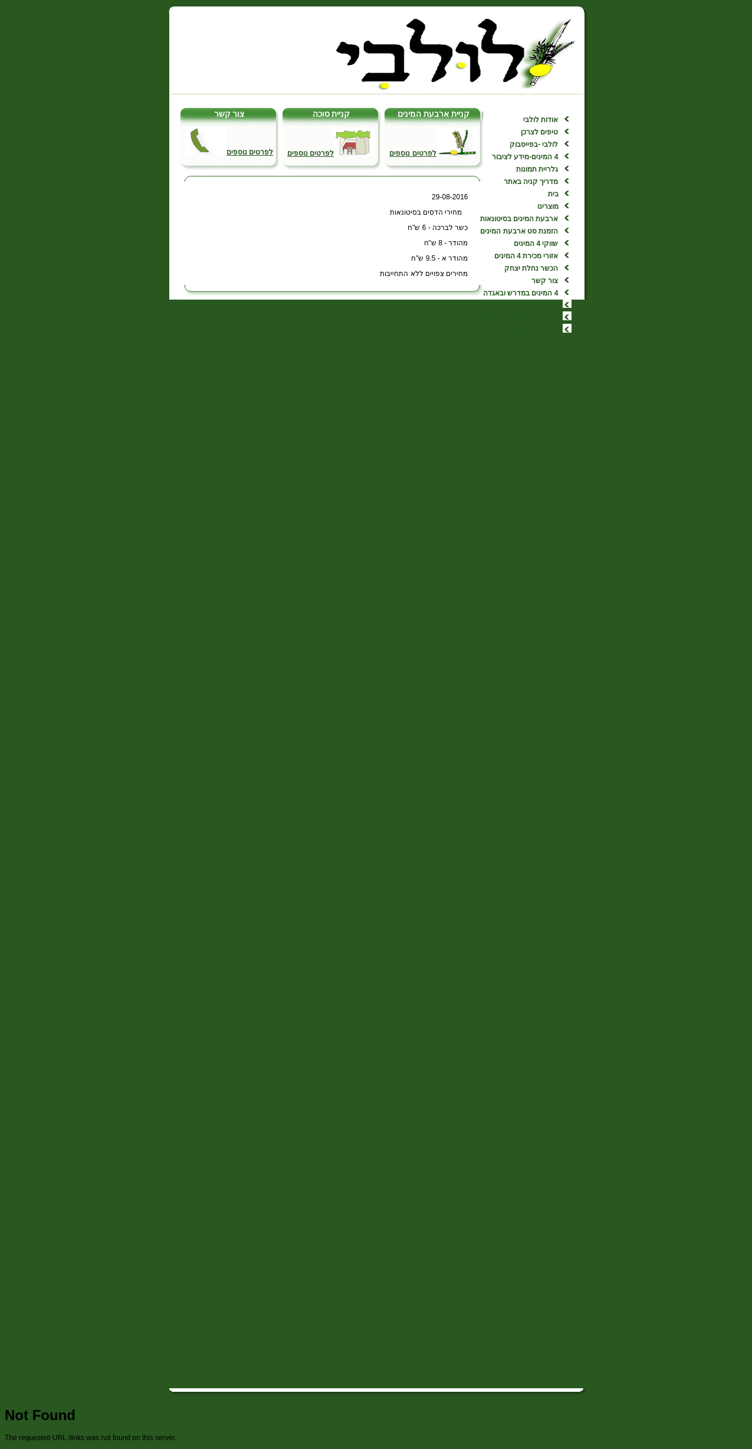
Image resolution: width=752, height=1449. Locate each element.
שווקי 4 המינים (536, 243)
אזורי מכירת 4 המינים (526, 256)
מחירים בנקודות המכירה (521, 330)
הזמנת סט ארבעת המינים (519, 231)
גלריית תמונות (537, 169)
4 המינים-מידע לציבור (525, 157)
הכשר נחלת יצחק (531, 268)
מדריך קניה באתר (531, 182)
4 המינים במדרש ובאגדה (521, 293)
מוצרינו (548, 206)
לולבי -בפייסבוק (534, 144)
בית (553, 194)
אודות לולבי (540, 120)
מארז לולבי (541, 305)
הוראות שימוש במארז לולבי (516, 318)
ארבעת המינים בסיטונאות (519, 219)
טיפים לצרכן (539, 132)
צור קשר (544, 281)
